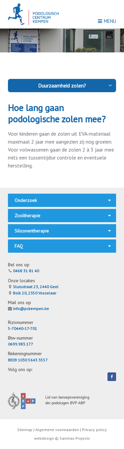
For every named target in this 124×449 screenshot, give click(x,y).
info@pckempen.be (28, 308)
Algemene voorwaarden (57, 429)
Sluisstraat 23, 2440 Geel (33, 286)
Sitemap (25, 429)
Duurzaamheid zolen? (75, 85)
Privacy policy (94, 429)
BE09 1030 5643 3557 (28, 359)
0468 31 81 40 (23, 270)
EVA (83, 133)
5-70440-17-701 (22, 328)
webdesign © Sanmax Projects (62, 438)
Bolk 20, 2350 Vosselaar (32, 292)
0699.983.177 (20, 344)
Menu (107, 21)
